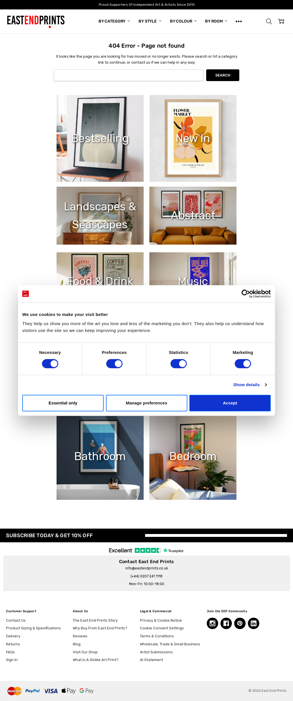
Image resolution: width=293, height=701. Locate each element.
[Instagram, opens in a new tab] (212, 623)
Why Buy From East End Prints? (100, 628)
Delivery (13, 636)
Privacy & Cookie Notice (161, 620)
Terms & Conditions (157, 636)
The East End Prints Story (95, 620)
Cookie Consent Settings (162, 628)
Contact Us (16, 620)
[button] (269, 21)
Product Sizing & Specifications (33, 628)
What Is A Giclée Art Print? (96, 660)
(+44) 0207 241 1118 (146, 576)
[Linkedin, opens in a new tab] (253, 623)
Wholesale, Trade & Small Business (170, 644)
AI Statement (151, 660)
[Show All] (238, 21)
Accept (230, 402)
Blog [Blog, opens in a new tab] (77, 644)
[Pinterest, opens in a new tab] (240, 623)
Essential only (63, 402)
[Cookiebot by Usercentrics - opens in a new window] (246, 293)
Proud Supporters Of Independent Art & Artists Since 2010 (146, 5)
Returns (13, 644)
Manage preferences (146, 402)
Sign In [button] (12, 660)
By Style (150, 21)
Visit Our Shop (85, 652)
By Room (216, 21)
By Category (114, 21)
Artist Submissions (156, 652)
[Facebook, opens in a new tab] (226, 623)
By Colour (183, 21)
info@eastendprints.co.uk (146, 568)
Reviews (80, 636)
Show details (246, 384)
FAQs (10, 652)
